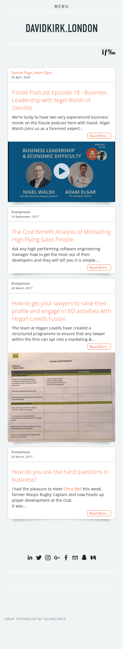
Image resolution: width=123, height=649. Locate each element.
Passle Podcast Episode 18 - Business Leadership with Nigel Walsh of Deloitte (59, 100)
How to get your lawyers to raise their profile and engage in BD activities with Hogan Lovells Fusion (61, 310)
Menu (61, 6)
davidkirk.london (62, 28)
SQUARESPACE (54, 619)
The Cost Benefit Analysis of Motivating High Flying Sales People (61, 235)
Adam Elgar (43, 72)
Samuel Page (21, 72)
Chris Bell (72, 489)
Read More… (99, 135)
